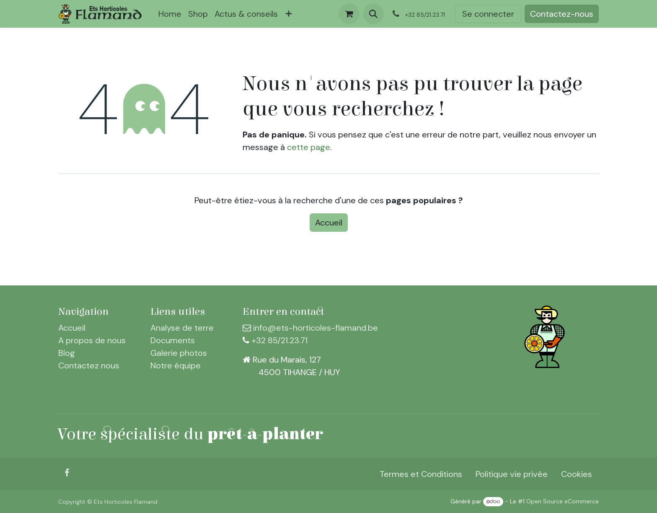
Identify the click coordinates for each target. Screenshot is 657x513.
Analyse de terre (182, 327)
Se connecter (488, 13)
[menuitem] (170, 13)
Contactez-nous (561, 13)
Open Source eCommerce (562, 501)
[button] (373, 13)
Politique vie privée (512, 474)
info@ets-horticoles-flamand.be (315, 327)
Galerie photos (178, 352)
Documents (172, 340)
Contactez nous (88, 365)
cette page (308, 147)
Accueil (328, 222)
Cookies (576, 474)
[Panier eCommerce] (349, 13)
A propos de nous (92, 340)
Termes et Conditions (421, 474)
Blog (66, 352)
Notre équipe (175, 365)
